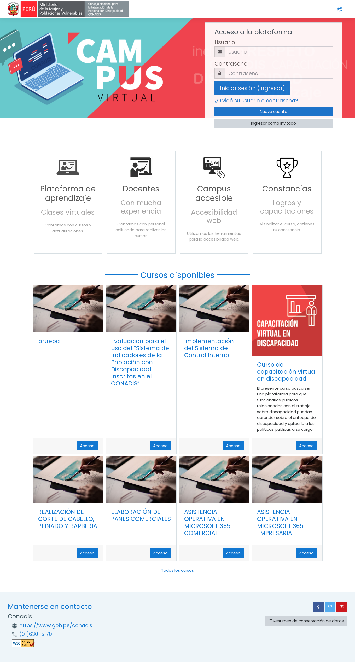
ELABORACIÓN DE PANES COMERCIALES (141, 515)
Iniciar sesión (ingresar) (252, 88)
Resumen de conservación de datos (306, 621)
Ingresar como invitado (273, 123)
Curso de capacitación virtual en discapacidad (287, 371)
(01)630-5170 (35, 634)
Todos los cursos (177, 570)
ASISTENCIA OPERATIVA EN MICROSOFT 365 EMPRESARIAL (280, 522)
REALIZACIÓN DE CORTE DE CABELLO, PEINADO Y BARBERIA (67, 519)
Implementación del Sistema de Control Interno (209, 348)
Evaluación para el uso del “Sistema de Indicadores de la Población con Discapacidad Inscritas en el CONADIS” (140, 362)
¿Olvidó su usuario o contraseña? (256, 100)
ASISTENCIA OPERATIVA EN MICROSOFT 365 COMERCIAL (207, 522)
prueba (49, 341)
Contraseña (231, 63)
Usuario (224, 42)
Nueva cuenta (273, 111)
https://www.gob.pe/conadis (55, 625)
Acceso (87, 445)
